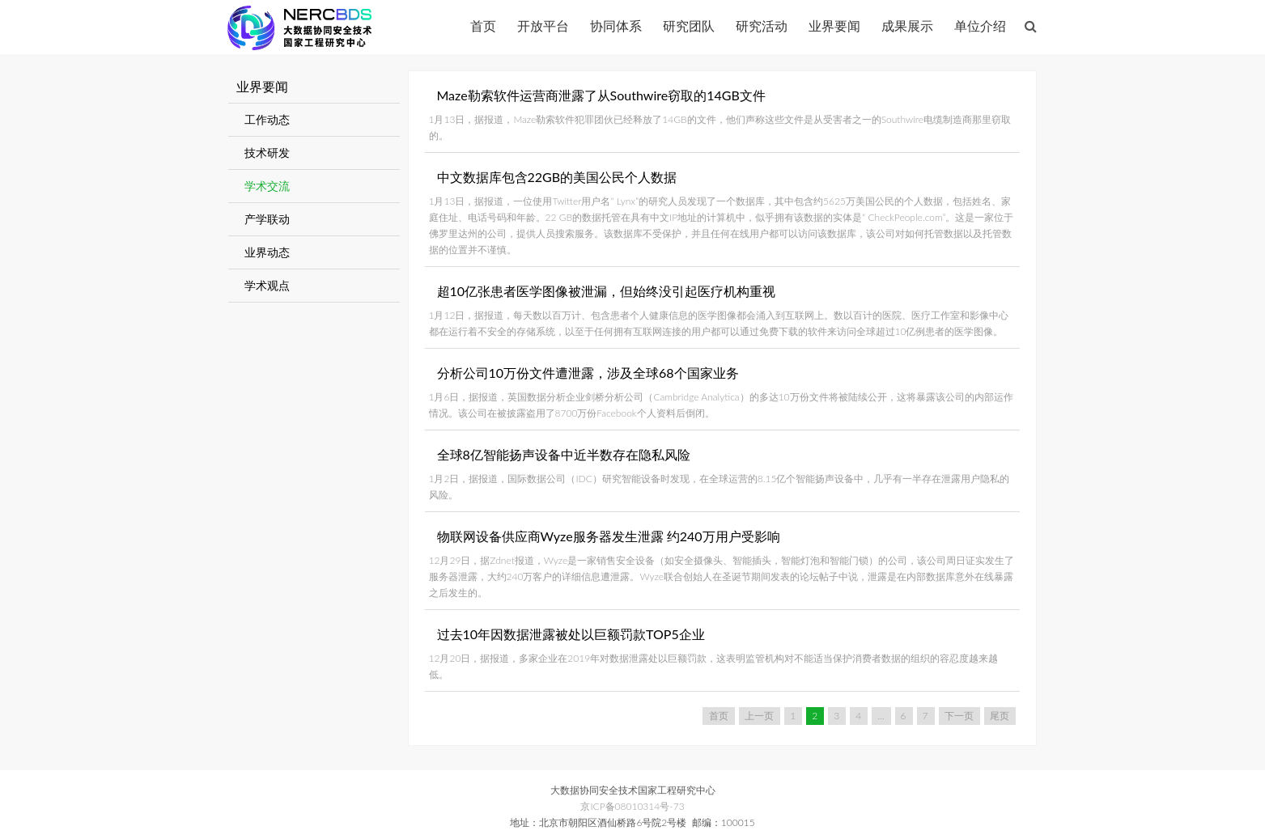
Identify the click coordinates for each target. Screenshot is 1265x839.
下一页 (959, 716)
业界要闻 (834, 25)
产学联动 (267, 219)
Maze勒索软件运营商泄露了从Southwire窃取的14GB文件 (601, 95)
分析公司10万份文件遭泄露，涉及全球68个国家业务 (588, 372)
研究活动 (761, 25)
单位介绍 (980, 25)
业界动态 (267, 252)
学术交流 (267, 186)
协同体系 (616, 25)
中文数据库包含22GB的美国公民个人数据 (557, 176)
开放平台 (543, 25)
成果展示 (907, 25)
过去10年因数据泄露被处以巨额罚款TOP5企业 (571, 634)
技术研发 (267, 152)
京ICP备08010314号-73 (632, 806)
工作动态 (267, 119)
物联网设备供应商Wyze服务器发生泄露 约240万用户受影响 (608, 536)
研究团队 (689, 25)
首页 (483, 25)
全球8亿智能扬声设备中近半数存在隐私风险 (563, 454)
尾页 (999, 716)
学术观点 (267, 285)
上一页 (759, 716)
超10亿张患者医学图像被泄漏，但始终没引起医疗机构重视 (606, 291)
